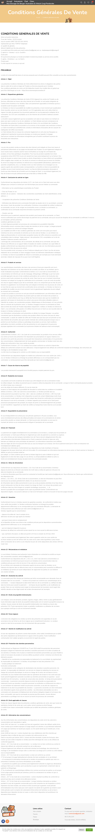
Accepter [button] (89, 830)
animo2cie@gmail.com (76, 814)
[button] (92, 2)
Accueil (38, 17)
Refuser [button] (81, 830)
